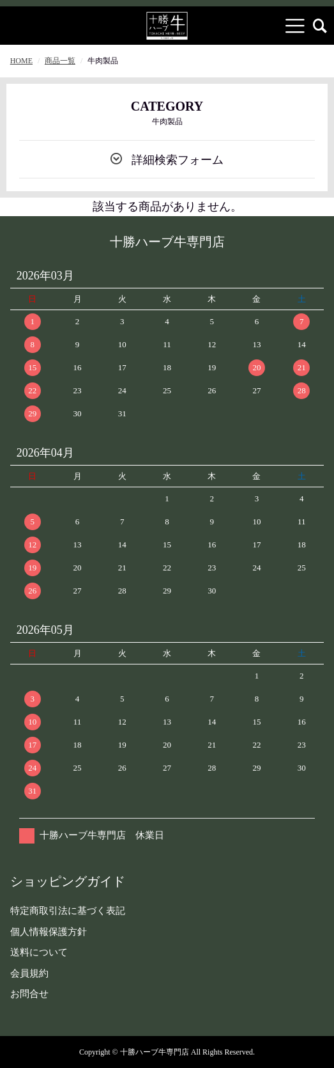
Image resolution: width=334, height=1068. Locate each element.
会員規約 (29, 973)
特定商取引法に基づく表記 (67, 911)
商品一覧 (60, 60)
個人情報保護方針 (48, 932)
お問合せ (29, 994)
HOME (21, 60)
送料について (39, 952)
